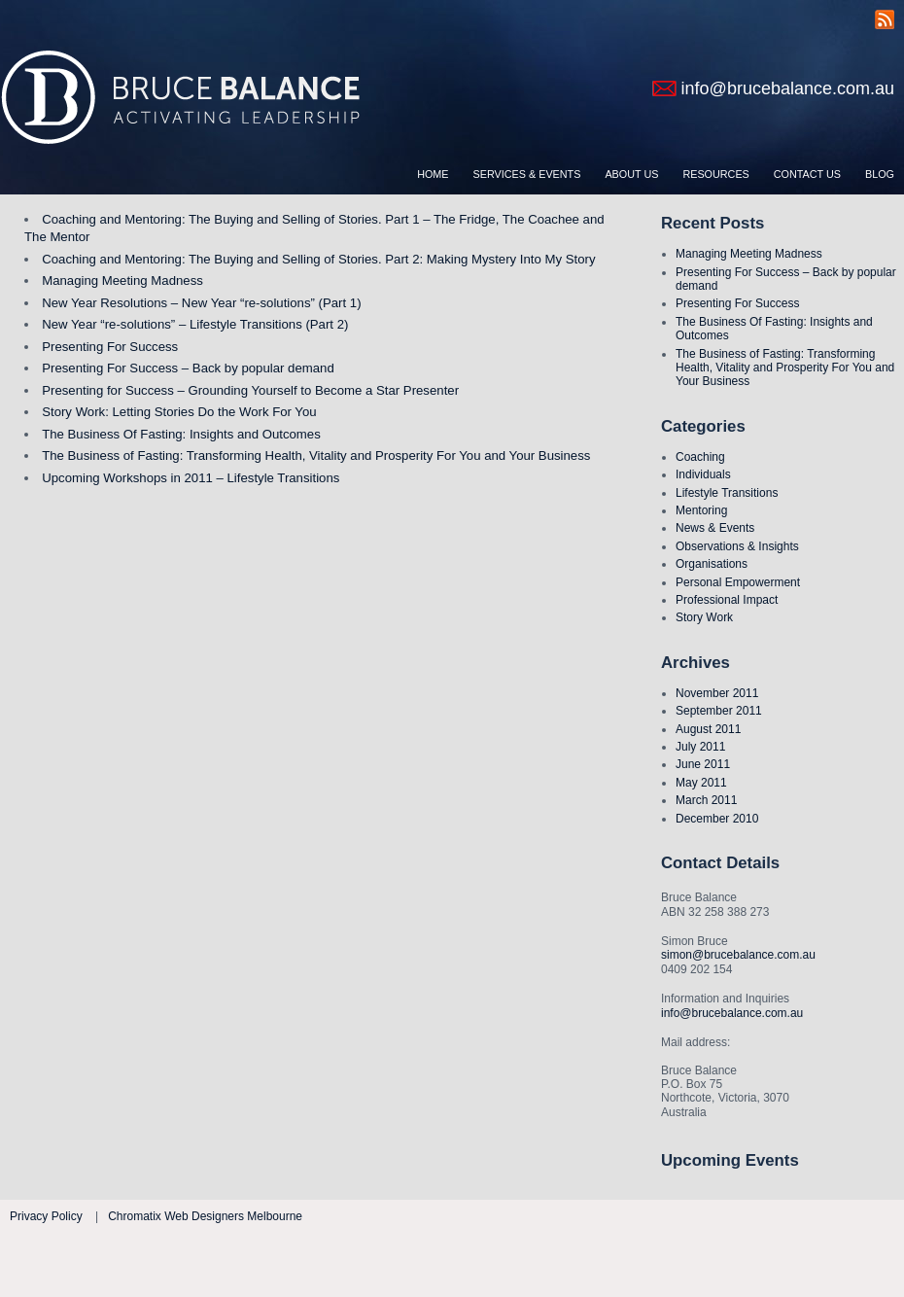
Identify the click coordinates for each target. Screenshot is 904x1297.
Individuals (703, 474)
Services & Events (527, 174)
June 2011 (703, 764)
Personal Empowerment (738, 582)
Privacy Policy (46, 1216)
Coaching (700, 457)
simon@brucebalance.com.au (738, 955)
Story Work (704, 617)
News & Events (715, 528)
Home (432, 174)
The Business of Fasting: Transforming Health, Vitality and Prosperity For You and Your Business (785, 368)
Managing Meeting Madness (749, 254)
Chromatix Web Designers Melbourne (205, 1216)
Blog (879, 174)
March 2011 (706, 800)
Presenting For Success (737, 303)
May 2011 (701, 782)
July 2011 (700, 747)
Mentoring (701, 510)
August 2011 (708, 729)
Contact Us (807, 174)
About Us (631, 174)
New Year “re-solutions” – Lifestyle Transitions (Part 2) (195, 324)
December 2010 (717, 818)
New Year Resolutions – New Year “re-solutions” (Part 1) (201, 303)
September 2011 (719, 711)
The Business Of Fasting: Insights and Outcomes (181, 434)
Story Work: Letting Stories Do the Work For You (179, 411)
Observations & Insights (737, 546)
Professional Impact (727, 600)
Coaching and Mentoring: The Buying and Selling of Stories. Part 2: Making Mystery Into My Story (318, 259)
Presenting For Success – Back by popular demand (188, 368)
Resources (715, 174)
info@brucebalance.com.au (787, 88)
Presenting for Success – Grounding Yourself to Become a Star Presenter (250, 390)
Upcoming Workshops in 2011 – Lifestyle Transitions (190, 478)
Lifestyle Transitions (727, 493)
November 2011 (717, 693)
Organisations (712, 564)
